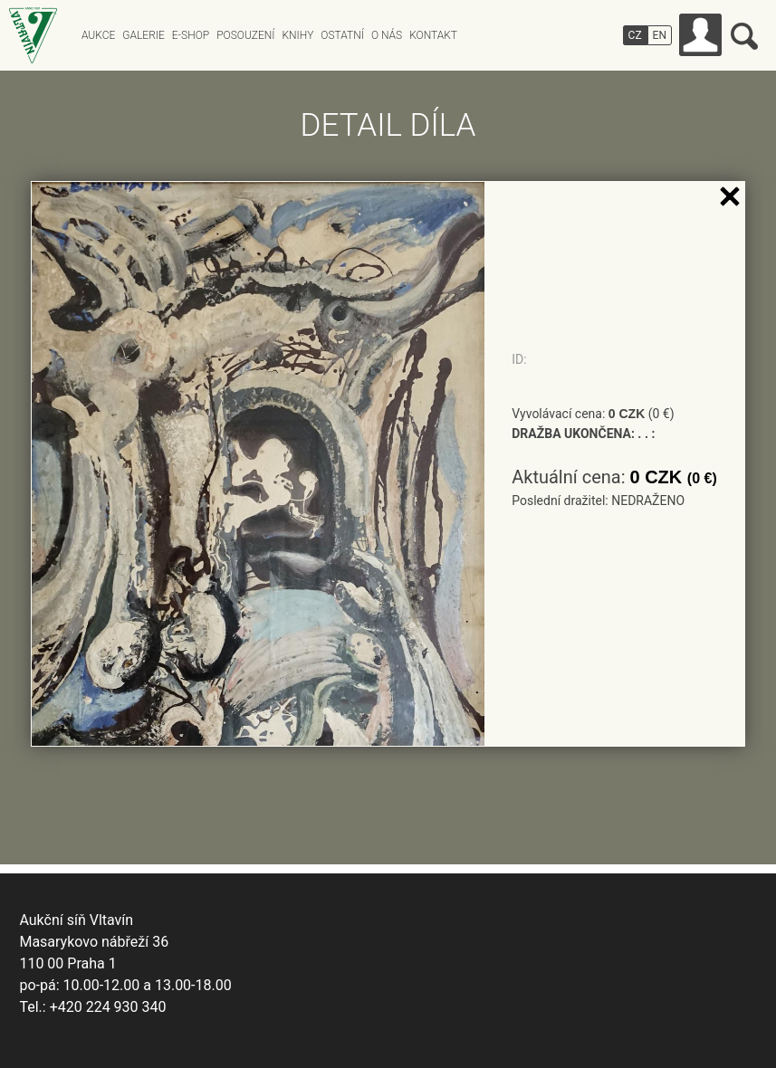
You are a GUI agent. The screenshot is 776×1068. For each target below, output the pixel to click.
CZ (635, 35)
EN (659, 35)
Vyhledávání (744, 36)
